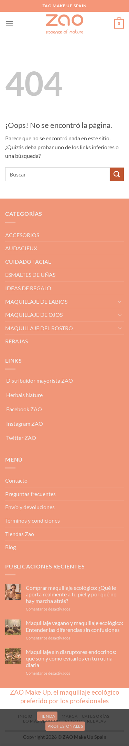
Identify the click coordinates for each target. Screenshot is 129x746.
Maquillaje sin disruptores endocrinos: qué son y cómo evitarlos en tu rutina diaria (71, 658)
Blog (10, 547)
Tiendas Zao (19, 534)
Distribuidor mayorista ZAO (39, 380)
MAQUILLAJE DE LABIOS (36, 301)
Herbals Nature (24, 395)
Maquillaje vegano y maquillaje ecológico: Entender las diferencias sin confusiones (74, 626)
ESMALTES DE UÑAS (30, 274)
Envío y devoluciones (30, 507)
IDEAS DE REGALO (28, 288)
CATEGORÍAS (95, 716)
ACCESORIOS (22, 235)
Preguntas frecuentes (30, 494)
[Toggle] (120, 301)
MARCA (69, 716)
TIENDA (47, 716)
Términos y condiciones (32, 520)
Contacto (16, 480)
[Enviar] (117, 174)
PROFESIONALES (65, 726)
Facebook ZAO (24, 409)
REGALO (74, 721)
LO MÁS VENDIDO (42, 721)
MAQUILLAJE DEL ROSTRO (39, 328)
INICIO (25, 716)
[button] (9, 23)
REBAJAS (16, 341)
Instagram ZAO (24, 423)
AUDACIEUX (21, 248)
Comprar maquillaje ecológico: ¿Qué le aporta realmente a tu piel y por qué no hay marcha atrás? (71, 594)
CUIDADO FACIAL (28, 261)
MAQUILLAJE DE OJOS (34, 314)
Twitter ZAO (21, 437)
